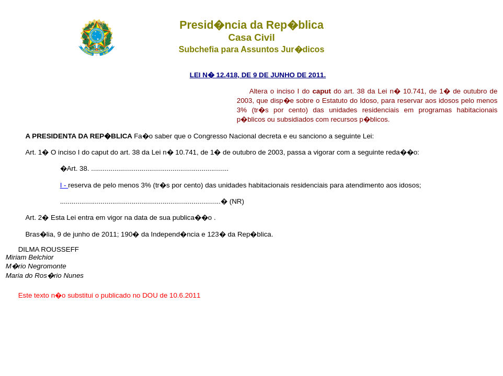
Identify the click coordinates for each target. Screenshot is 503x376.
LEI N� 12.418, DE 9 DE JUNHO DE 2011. (258, 75)
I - (64, 185)
